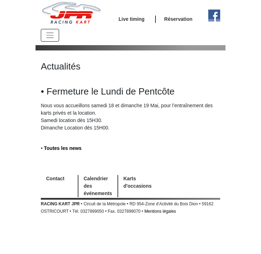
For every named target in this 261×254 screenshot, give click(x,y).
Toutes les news (63, 148)
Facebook (214, 16)
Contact (55, 178)
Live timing (132, 19)
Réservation (178, 19)
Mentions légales (160, 211)
